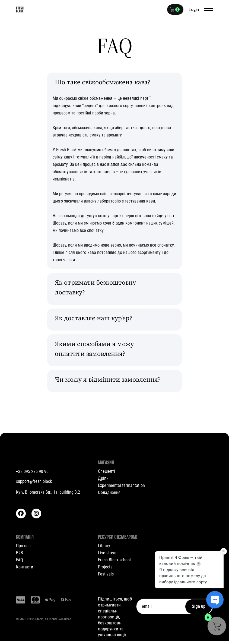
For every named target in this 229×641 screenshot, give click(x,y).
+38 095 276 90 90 (32, 471)
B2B (19, 552)
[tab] (114, 84)
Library (104, 545)
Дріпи (103, 478)
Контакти (24, 567)
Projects (105, 567)
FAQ (19, 559)
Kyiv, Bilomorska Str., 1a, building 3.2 (48, 492)
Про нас (23, 545)
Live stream (108, 552)
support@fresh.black (34, 481)
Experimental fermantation (121, 485)
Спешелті (106, 471)
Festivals (106, 574)
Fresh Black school (114, 559)
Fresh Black (35, 619)
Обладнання (109, 492)
